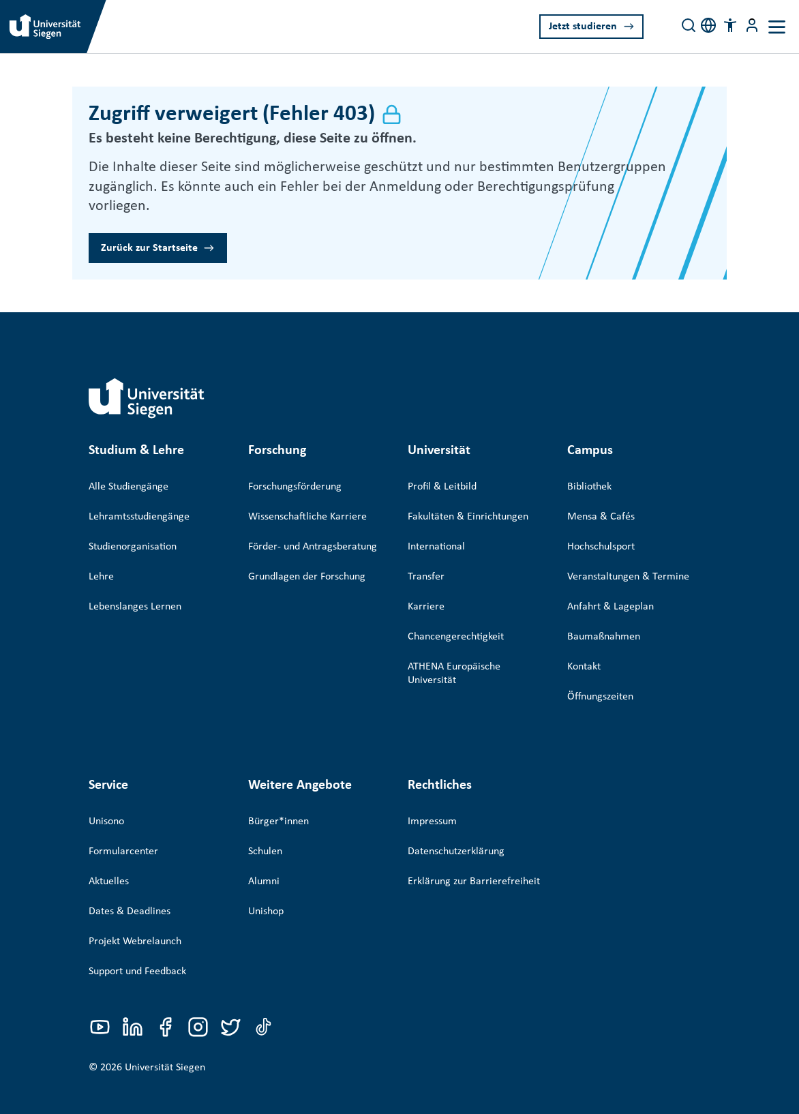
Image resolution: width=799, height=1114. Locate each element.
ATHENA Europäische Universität (454, 673)
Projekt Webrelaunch (135, 921)
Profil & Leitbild (442, 486)
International (436, 546)
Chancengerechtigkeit (456, 636)
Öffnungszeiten (600, 696)
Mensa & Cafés (601, 516)
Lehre (101, 576)
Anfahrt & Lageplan (610, 606)
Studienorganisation (133, 546)
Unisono (106, 801)
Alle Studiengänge (128, 486)
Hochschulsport (601, 546)
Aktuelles (109, 861)
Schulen (265, 831)
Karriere (426, 606)
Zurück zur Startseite (149, 248)
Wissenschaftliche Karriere (307, 516)
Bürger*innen (278, 801)
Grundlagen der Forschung (306, 576)
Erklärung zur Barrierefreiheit (474, 861)
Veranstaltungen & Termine (628, 576)
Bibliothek (589, 486)
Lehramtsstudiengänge (139, 516)
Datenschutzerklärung (456, 831)
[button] (730, 25)
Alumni (264, 861)
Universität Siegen (165, 1040)
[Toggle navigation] (777, 27)
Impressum (432, 801)
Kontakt (584, 666)
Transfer (426, 576)
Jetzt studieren (583, 26)
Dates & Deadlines (129, 891)
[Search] (689, 25)
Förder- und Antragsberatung (312, 546)
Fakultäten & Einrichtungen (468, 516)
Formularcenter (123, 831)
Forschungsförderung (295, 486)
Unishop (266, 891)
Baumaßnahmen (603, 636)
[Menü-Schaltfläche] (752, 25)
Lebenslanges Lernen (135, 606)
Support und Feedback (137, 951)
